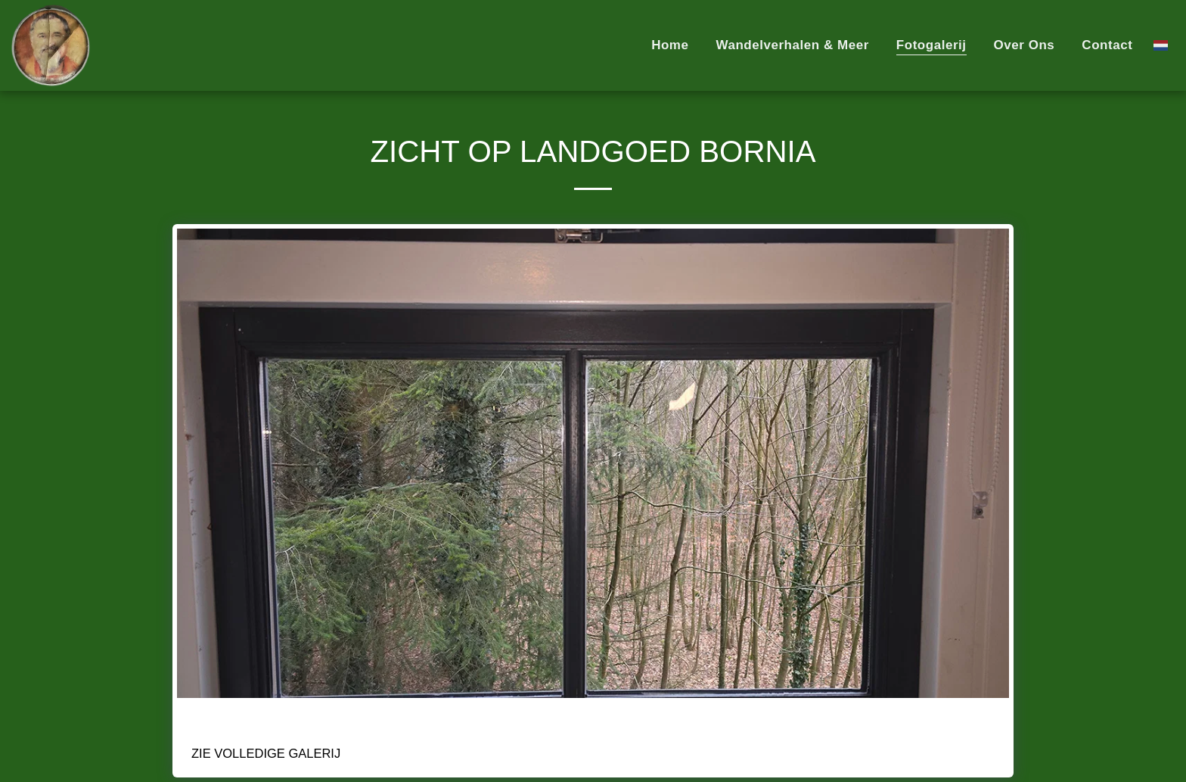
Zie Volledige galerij (265, 753)
